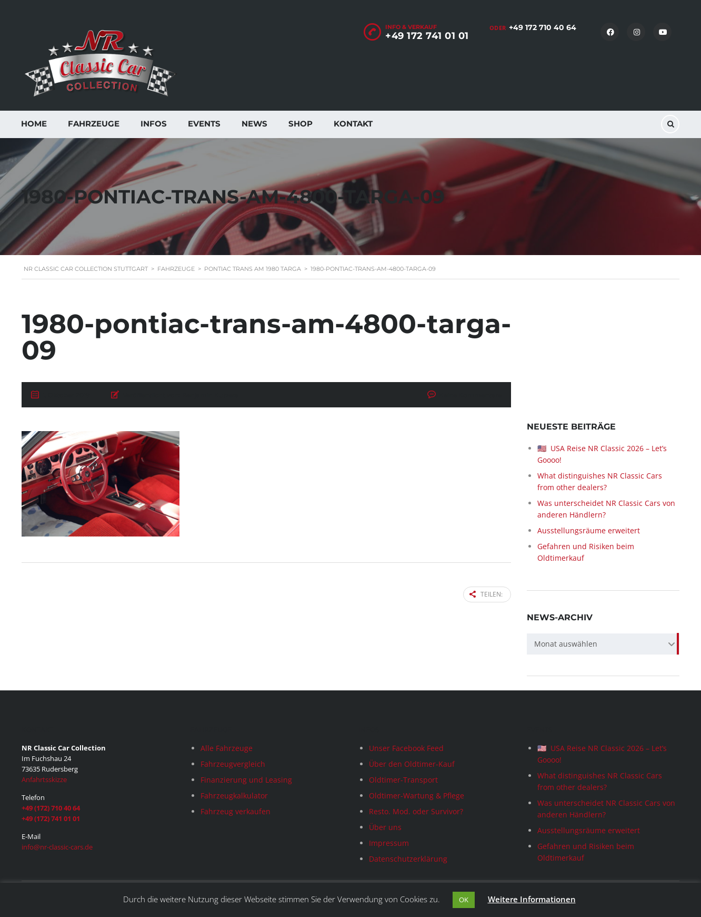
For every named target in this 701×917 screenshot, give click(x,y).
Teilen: (486, 594)
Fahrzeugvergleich (233, 764)
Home (34, 124)
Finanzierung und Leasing (246, 780)
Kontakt (353, 124)
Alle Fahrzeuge (227, 748)
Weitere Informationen (532, 899)
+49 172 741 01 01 (427, 36)
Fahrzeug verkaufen (236, 811)
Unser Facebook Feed (406, 748)
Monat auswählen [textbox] (565, 644)
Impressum (389, 843)
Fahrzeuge (93, 124)
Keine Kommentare (470, 395)
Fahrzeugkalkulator (234, 796)
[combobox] (603, 644)
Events (204, 124)
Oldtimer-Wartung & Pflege (416, 796)
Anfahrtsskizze (44, 779)
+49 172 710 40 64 (542, 27)
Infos (154, 124)
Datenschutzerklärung (408, 859)
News (254, 124)
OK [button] (463, 899)
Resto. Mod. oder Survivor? (416, 811)
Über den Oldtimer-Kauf (412, 764)
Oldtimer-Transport (403, 780)
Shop (300, 124)
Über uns (385, 827)
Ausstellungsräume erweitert (588, 530)
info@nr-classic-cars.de (57, 847)
